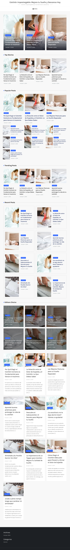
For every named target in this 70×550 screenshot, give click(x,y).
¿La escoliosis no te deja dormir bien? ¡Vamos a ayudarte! (60, 130)
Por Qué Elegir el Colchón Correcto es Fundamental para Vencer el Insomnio (13, 118)
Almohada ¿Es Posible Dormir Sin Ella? (25, 285)
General (8, 35)
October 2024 (7, 535)
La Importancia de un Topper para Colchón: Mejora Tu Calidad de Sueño (59, 287)
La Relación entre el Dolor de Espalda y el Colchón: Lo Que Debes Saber (35, 118)
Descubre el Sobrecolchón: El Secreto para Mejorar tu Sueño (38, 130)
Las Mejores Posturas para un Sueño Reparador (56, 42)
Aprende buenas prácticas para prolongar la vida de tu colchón (17, 130)
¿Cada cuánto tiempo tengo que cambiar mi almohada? (16, 154)
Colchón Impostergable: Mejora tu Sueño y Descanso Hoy (35, 2)
